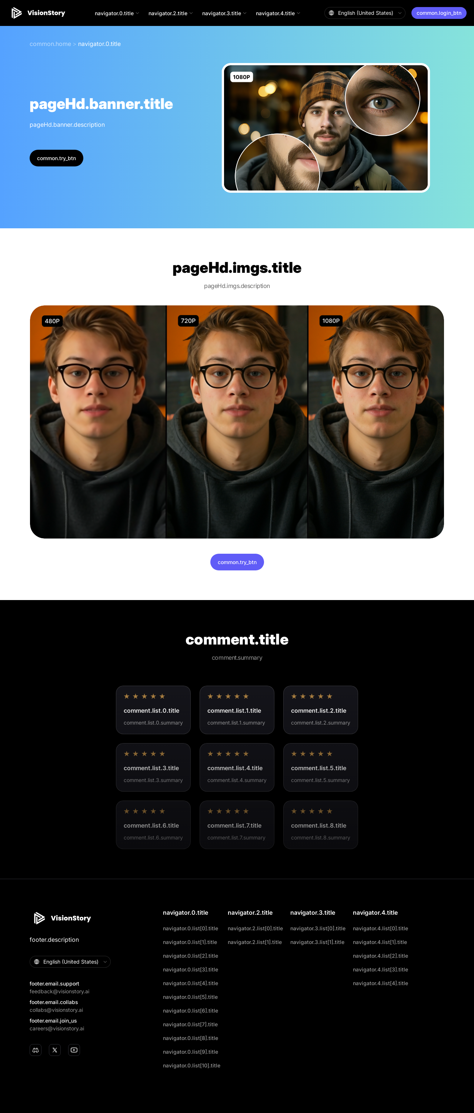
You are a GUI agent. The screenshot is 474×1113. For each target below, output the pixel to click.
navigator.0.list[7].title (190, 1024)
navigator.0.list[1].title (190, 942)
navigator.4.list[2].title (380, 956)
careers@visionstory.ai (57, 1028)
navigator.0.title (99, 43)
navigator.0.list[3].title (190, 969)
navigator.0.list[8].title (190, 1038)
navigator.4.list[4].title (380, 983)
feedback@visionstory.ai (59, 991)
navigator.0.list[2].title (190, 956)
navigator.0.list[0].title (190, 928)
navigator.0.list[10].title (191, 1065)
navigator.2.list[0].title (255, 928)
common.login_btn (439, 13)
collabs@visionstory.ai (56, 1010)
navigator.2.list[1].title (255, 942)
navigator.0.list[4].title (190, 983)
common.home (50, 43)
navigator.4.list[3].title (380, 969)
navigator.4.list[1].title (380, 942)
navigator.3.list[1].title (317, 942)
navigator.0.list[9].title (190, 1052)
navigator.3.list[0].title (318, 928)
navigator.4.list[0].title (380, 928)
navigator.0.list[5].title (190, 997)
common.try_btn (56, 158)
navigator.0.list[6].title (190, 1010)
